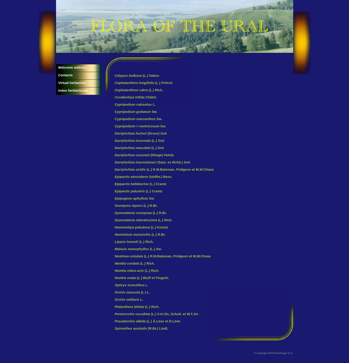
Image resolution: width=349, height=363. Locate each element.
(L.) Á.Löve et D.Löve (147, 321)
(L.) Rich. (139, 90)
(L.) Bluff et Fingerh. (142, 278)
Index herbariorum (73, 90)
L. (135, 104)
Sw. (136, 112)
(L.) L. (132, 292)
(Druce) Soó (141, 133)
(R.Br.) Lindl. (141, 328)
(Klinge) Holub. (145, 155)
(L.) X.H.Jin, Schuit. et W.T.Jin (156, 314)
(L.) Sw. (138, 249)
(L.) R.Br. (136, 205)
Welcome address (72, 67)
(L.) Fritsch (144, 83)
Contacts (65, 75)
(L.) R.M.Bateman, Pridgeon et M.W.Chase (164, 169)
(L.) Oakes (137, 75)
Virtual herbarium (72, 83)
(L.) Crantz (140, 184)
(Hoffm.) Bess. (143, 177)
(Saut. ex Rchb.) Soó (152, 162)
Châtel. (136, 97)
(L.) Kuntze (142, 227)
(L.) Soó (139, 140)
